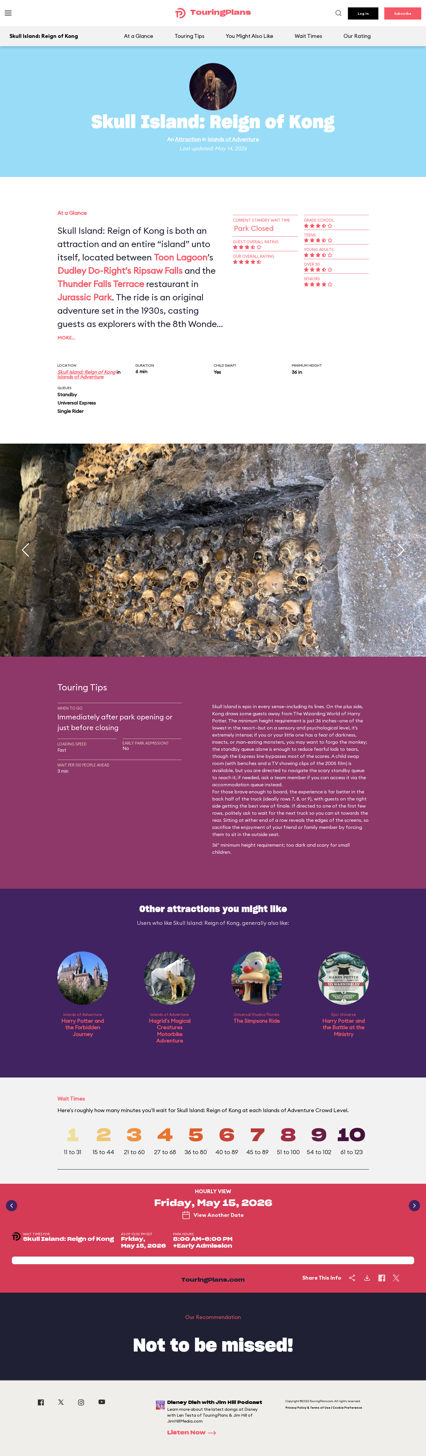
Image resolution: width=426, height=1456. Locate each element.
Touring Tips (189, 36)
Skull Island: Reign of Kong (86, 372)
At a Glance (138, 36)
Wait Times (308, 36)
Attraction (188, 139)
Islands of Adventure (233, 139)
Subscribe (403, 13)
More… (66, 338)
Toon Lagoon (180, 257)
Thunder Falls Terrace (100, 283)
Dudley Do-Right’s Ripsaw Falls (120, 270)
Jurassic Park (84, 297)
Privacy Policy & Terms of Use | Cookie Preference (323, 1408)
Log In (363, 13)
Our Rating (357, 36)
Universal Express (76, 403)
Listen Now (193, 1433)
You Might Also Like (249, 36)
